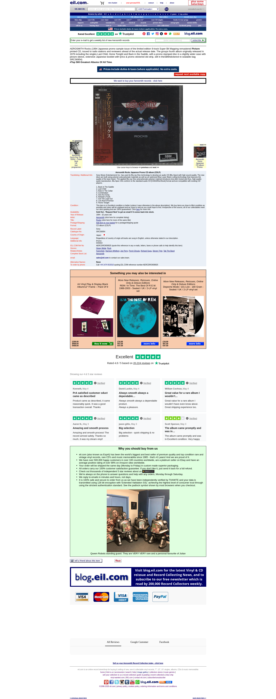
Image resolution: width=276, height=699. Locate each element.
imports (81, 23)
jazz (122, 23)
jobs (199, 26)
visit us (108, 26)
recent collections (158, 675)
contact (151, 3)
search (128, 672)
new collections (163, 26)
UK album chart (137, 17)
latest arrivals (107, 17)
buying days (94, 26)
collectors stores (141, 26)
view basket (112, 3)
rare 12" (140, 20)
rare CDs (91, 20)
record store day (190, 17)
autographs (175, 23)
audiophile (94, 23)
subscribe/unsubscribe (157, 678)
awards (143, 23)
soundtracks (110, 23)
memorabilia (192, 23)
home (102, 672)
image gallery (143, 672)
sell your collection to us (112, 675)
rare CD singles (157, 20)
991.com (129, 678)
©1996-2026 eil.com (107, 686)
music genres (169, 672)
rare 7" (129, 20)
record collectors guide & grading (136, 675)
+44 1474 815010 (107, 265)
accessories (119, 672)
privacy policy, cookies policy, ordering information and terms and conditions (147, 686)
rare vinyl (104, 20)
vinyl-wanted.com (117, 678)
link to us (109, 672)
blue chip (78, 20)
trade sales (122, 26)
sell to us (79, 26)
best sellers (164, 17)
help (161, 3)
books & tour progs (180, 20)
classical (132, 23)
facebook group (185, 26)
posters (199, 20)
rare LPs (117, 20)
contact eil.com (140, 678)
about (172, 3)
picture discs (157, 23)
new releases (82, 17)
